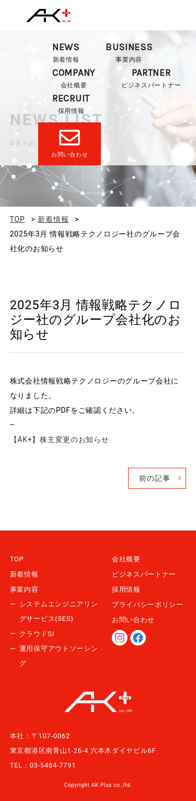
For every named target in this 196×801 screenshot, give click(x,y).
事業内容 (129, 52)
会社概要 (73, 77)
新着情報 (65, 52)
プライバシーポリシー (147, 604)
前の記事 (154, 478)
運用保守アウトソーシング (58, 656)
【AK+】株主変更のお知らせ (59, 439)
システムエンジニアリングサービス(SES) (58, 611)
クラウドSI (36, 634)
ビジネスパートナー (151, 77)
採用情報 (71, 103)
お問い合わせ (133, 620)
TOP (17, 559)
